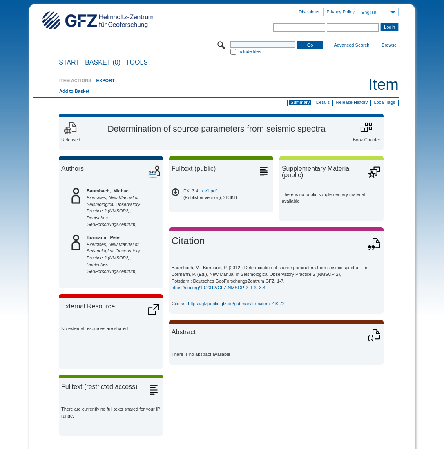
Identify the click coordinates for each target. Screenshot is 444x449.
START (69, 62)
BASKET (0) (102, 62)
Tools (137, 62)
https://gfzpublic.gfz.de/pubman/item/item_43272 (236, 303)
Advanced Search (352, 44)
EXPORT (105, 80)
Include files (249, 51)
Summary (300, 102)
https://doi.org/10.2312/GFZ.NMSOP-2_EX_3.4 (219, 287)
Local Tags (384, 102)
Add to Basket (74, 91)
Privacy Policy (341, 11)
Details (323, 102)
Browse (389, 44)
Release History (352, 102)
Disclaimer (309, 11)
